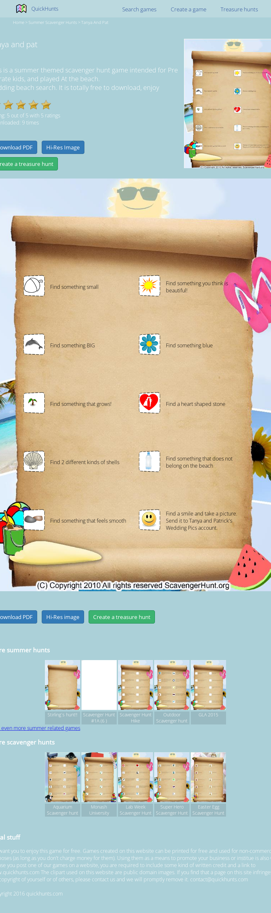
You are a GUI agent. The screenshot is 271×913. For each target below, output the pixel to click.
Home (18, 22)
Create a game (188, 9)
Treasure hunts (239, 9)
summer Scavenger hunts (52, 22)
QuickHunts (44, 8)
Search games (139, 9)
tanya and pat (94, 22)
